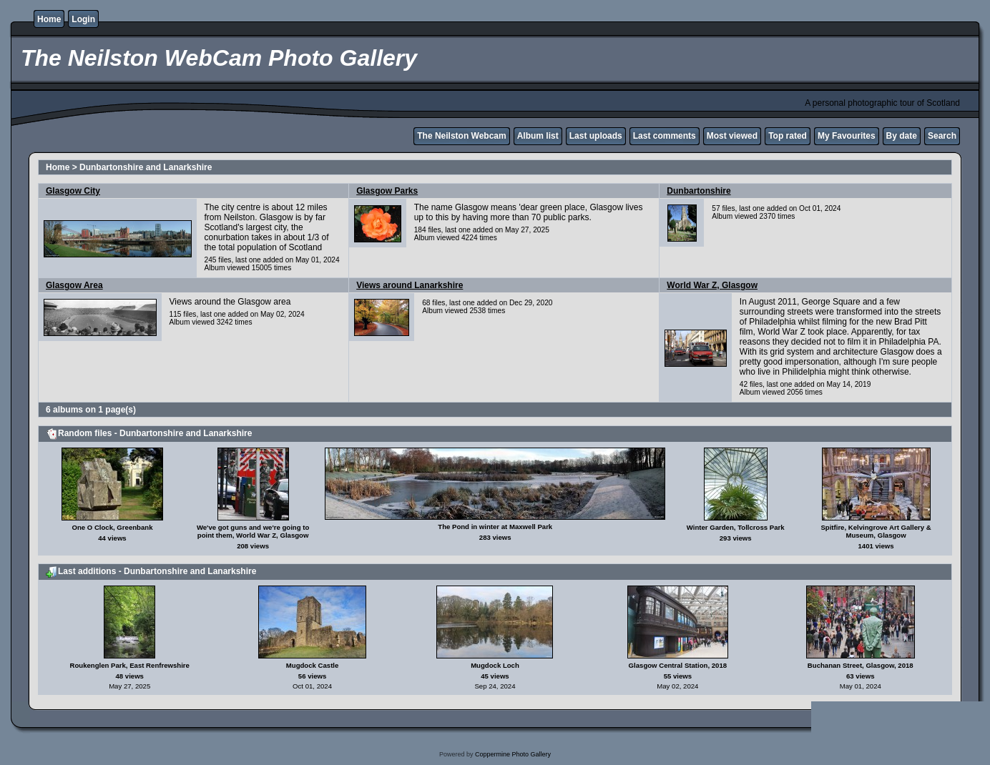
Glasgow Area (74, 285)
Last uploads (595, 136)
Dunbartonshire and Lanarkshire (145, 167)
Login (83, 19)
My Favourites (847, 136)
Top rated (787, 136)
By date (901, 136)
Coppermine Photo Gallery (513, 754)
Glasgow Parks (387, 191)
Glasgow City (73, 191)
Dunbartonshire (698, 191)
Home (49, 19)
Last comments (664, 136)
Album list (538, 136)
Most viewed (732, 136)
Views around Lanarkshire (409, 285)
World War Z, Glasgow (712, 285)
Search (942, 136)
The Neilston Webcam (461, 136)
